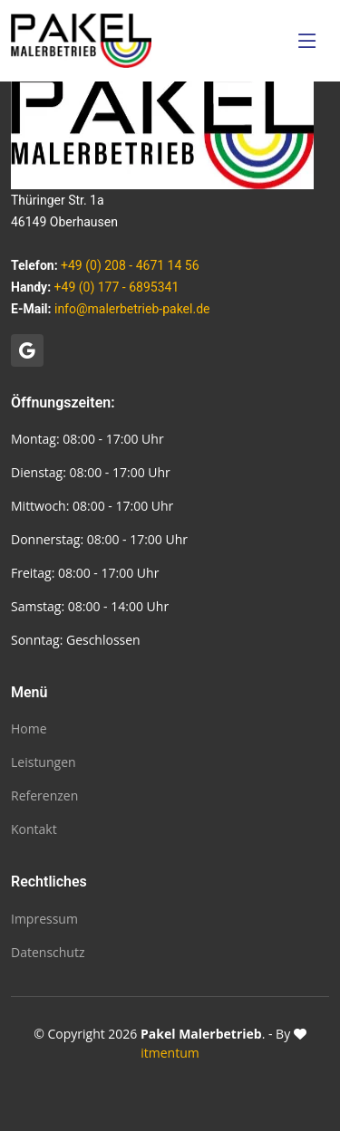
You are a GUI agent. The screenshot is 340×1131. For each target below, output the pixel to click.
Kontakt (34, 829)
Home (29, 729)
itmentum (170, 1052)
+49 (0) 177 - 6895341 (117, 287)
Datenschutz (47, 952)
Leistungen (43, 762)
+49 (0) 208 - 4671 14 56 (130, 265)
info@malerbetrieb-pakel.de (131, 309)
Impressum (44, 919)
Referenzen (44, 796)
